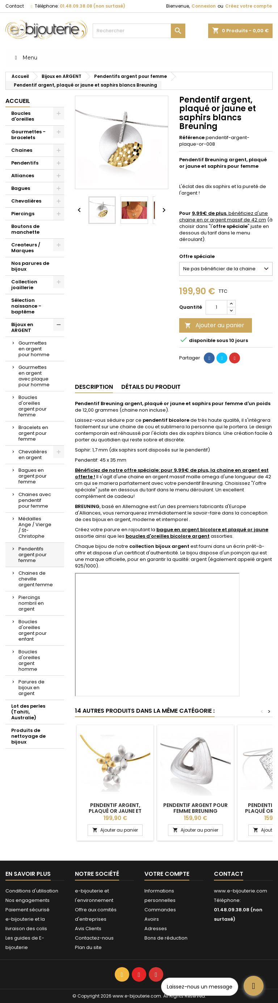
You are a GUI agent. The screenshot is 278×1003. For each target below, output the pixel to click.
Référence (192, 137)
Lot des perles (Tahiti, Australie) (28, 712)
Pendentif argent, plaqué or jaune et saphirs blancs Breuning (115, 811)
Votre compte (166, 874)
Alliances (22, 175)
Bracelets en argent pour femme (33, 433)
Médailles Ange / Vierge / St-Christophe (34, 527)
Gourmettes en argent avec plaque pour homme (34, 376)
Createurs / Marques (25, 247)
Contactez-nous (94, 938)
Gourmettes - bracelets (28, 134)
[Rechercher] (139, 31)
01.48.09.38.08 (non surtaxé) (92, 6)
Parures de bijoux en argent (31, 687)
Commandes (160, 909)
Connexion (203, 6)
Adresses (155, 928)
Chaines (21, 150)
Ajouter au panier (214, 325)
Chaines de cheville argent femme (35, 579)
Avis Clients (88, 928)
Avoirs (151, 919)
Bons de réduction (166, 938)
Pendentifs (24, 162)
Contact (14, 6)
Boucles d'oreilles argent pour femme (32, 406)
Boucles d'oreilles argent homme (29, 660)
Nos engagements (27, 900)
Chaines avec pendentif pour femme (34, 500)
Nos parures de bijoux (30, 266)
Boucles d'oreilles (22, 116)
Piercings (22, 213)
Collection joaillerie (24, 284)
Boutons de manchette (25, 229)
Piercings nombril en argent (31, 603)
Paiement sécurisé (27, 909)
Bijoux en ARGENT (22, 327)
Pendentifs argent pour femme (32, 554)
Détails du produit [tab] (151, 387)
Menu (25, 57)
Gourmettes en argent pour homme (34, 349)
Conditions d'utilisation (31, 890)
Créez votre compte (248, 6)
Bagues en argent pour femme (32, 476)
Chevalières (26, 200)
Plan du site (88, 947)
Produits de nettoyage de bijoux (28, 736)
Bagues (20, 188)
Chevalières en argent (32, 454)
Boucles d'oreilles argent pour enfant (32, 630)
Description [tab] (94, 387)
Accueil (17, 101)
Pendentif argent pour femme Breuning (195, 808)
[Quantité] (216, 307)
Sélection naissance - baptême (26, 306)
